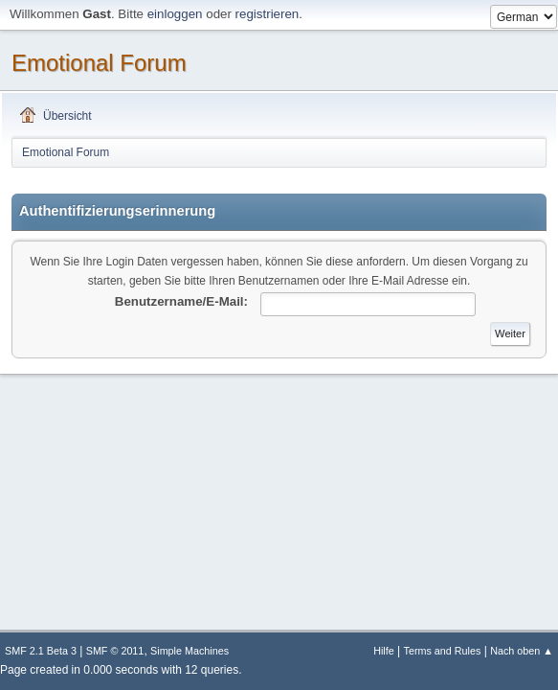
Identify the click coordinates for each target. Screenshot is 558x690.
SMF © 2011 (115, 650)
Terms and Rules (442, 650)
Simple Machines (189, 650)
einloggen (175, 14)
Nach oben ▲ (521, 650)
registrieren (267, 14)
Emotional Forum (99, 63)
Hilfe (383, 650)
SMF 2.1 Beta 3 (41, 650)
